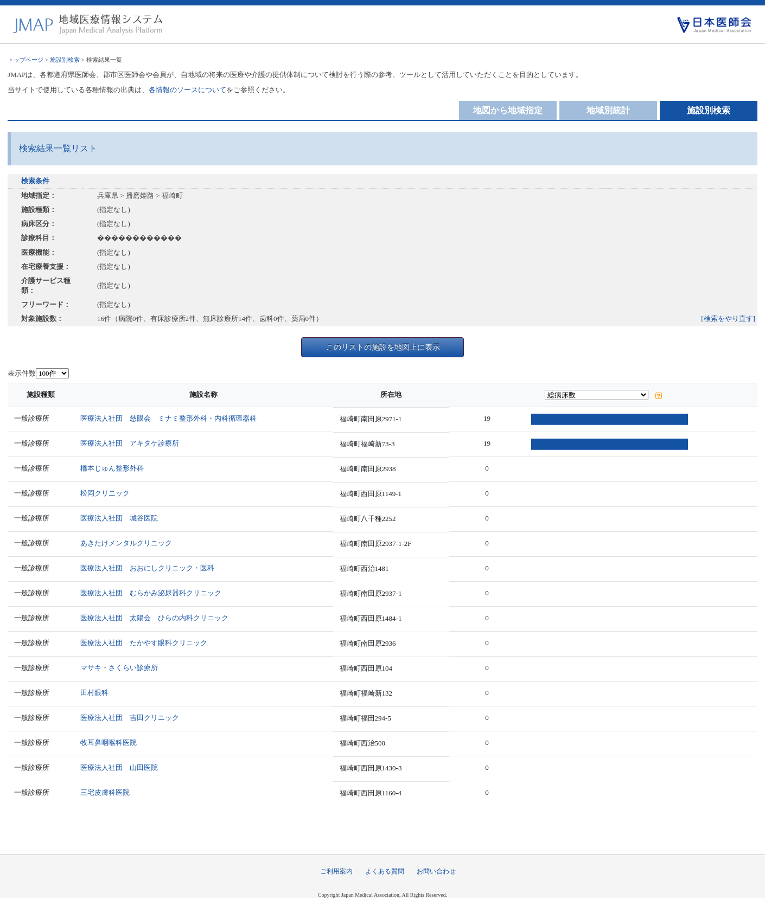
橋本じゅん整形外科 (114, 468)
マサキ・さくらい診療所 (121, 668)
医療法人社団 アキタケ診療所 (131, 443)
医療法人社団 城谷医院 (121, 518)
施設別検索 (65, 59)
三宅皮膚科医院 (107, 792)
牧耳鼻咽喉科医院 (110, 742)
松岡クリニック (107, 493)
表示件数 (22, 373)
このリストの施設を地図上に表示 (383, 347)
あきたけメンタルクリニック (128, 543)
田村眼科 (96, 693)
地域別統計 (608, 110)
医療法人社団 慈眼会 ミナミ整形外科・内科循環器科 (170, 418)
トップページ (25, 59)
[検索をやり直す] (728, 318)
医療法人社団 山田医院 (121, 767)
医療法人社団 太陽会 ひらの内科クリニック (156, 618)
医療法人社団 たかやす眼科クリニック (145, 643)
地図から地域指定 (508, 110)
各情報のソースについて (187, 90)
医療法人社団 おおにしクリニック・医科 (149, 568)
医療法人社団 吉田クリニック (131, 717)
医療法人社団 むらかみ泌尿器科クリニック (153, 593)
